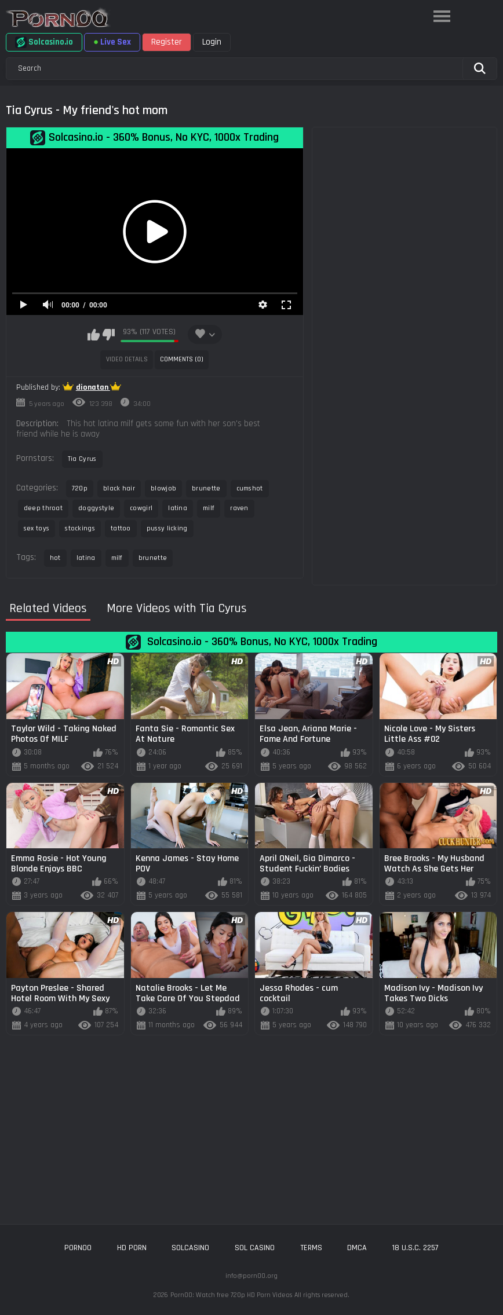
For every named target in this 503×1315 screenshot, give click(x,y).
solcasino (190, 1248)
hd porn (132, 1248)
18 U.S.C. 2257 (415, 1248)
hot (55, 558)
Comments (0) (181, 359)
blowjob (163, 488)
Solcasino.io (44, 42)
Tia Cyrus (82, 459)
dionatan (93, 387)
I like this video (94, 334)
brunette (206, 488)
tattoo (121, 528)
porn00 (78, 1248)
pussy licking (167, 528)
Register (166, 41)
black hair (119, 488)
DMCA (357, 1248)
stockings (80, 528)
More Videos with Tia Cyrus (177, 609)
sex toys (36, 528)
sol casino (255, 1248)
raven (239, 508)
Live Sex (112, 41)
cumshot (249, 488)
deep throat (43, 508)
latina (177, 508)
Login (211, 41)
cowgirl (141, 508)
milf (208, 508)
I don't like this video (109, 334)
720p (80, 488)
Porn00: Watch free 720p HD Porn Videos (231, 1295)
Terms (311, 1248)
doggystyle (96, 508)
